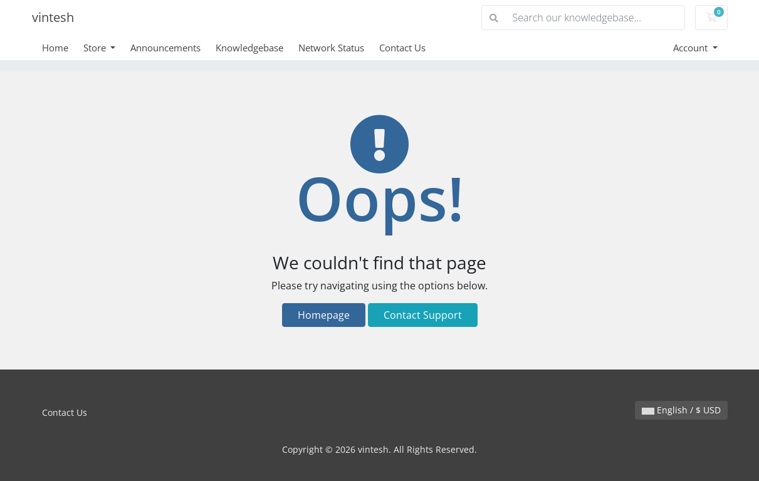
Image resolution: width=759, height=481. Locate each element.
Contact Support (423, 315)
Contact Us (402, 47)
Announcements (165, 47)
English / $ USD (681, 410)
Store (95, 47)
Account (691, 47)
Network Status (331, 47)
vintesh (53, 17)
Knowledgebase (249, 47)
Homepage (324, 315)
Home (55, 47)
